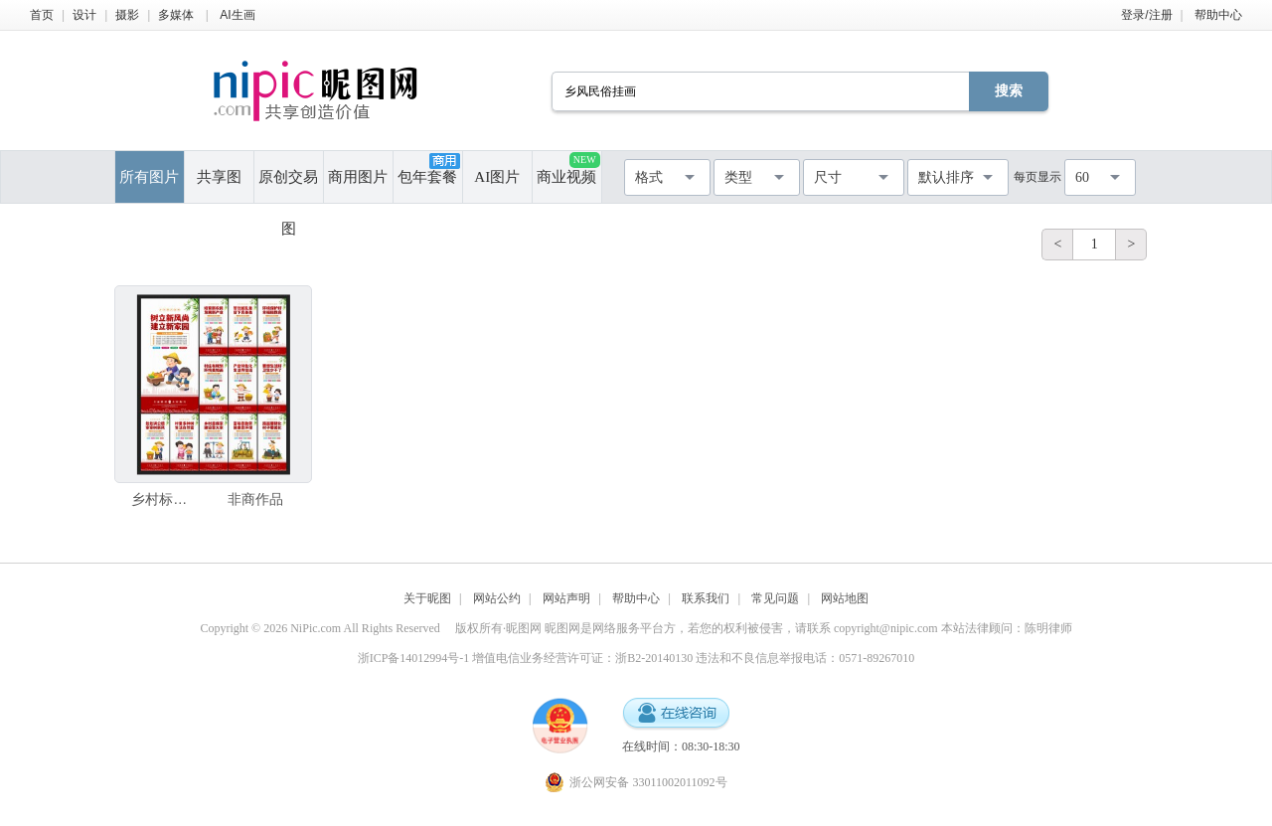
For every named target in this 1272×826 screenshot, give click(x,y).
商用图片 (358, 177)
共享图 (219, 177)
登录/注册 (1146, 15)
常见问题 (775, 598)
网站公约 (497, 598)
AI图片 (497, 177)
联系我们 (705, 598)
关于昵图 (427, 598)
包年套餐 (428, 169)
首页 (42, 15)
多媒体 (176, 15)
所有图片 (149, 177)
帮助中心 (1218, 15)
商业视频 (568, 168)
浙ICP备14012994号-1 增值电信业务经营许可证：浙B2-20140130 (526, 658)
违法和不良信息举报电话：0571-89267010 (805, 658)
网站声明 (566, 598)
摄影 (127, 15)
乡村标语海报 (164, 499)
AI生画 (237, 15)
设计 (84, 15)
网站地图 (845, 598)
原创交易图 (288, 186)
